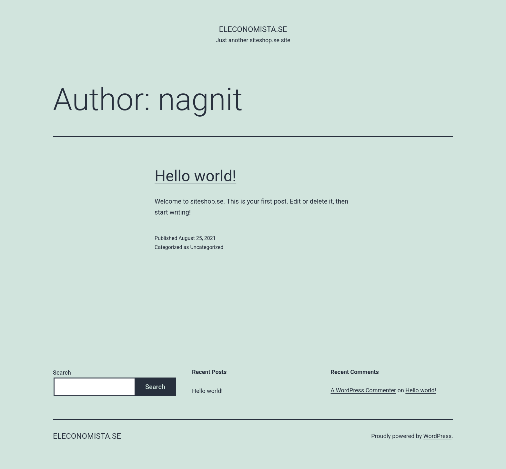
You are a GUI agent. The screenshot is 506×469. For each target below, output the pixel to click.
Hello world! (195, 176)
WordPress (437, 436)
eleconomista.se (253, 29)
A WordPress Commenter (363, 390)
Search (62, 372)
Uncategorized (206, 247)
